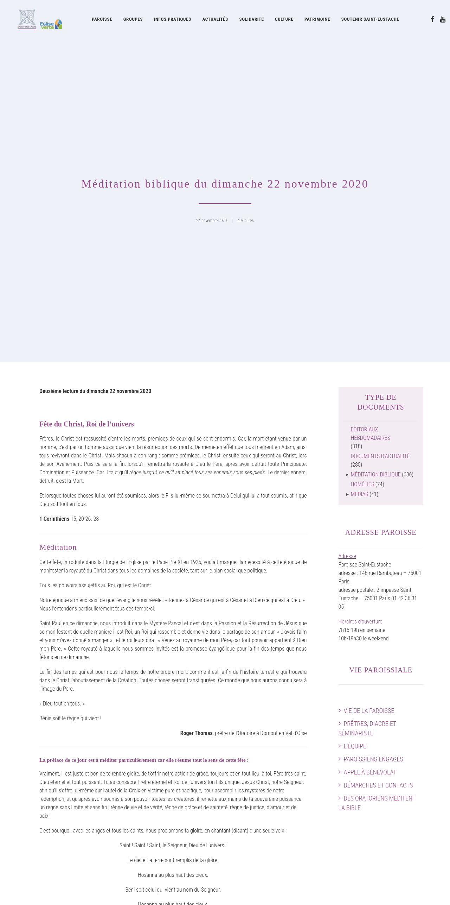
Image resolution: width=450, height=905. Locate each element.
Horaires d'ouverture (360, 373)
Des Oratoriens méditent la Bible (377, 554)
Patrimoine (317, 20)
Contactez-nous (406, 809)
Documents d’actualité (262, 847)
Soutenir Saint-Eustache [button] (370, 20)
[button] (432, 20)
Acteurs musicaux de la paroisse (167, 759)
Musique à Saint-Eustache (160, 750)
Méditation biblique (376, 226)
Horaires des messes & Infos (392, 767)
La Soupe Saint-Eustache (159, 814)
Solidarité (251, 20)
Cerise (139, 839)
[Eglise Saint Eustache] (36, 20)
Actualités (215, 20)
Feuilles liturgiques (258, 831)
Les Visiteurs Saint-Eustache (163, 831)
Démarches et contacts (378, 536)
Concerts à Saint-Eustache (161, 784)
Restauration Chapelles (263, 784)
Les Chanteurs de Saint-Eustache (168, 767)
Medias (359, 245)
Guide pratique (253, 856)
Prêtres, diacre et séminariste (368, 480)
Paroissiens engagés (373, 510)
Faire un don (410, 801)
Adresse (347, 307)
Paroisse (102, 20)
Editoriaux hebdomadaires (370, 185)
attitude (118, 891)
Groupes (133, 20)
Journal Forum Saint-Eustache (270, 839)
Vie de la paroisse (369, 462)
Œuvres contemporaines (264, 767)
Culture (284, 20)
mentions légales (86, 891)
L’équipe (355, 497)
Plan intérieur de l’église (397, 784)
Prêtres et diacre (45, 759)
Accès (416, 750)
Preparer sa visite (404, 776)
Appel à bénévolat (370, 523)
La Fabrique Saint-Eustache (267, 793)
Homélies (362, 236)
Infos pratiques (172, 20)
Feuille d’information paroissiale (272, 822)
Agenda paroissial (404, 759)
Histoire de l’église (257, 759)
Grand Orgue (146, 776)
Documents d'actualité (380, 207)
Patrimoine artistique (260, 776)
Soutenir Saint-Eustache (53, 831)
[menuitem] (102, 20)
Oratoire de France (258, 750)
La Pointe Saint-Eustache (159, 822)
